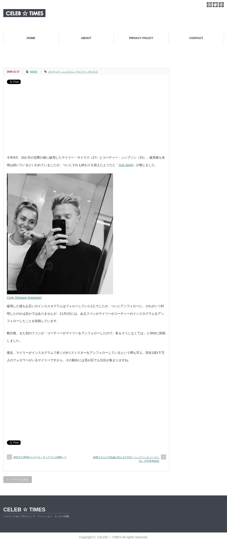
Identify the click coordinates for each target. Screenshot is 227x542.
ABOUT (86, 38)
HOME (31, 38)
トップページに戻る (18, 479)
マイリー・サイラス (87, 71)
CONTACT (196, 38)
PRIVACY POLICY (141, 38)
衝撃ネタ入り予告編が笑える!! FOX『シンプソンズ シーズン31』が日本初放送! (126, 459)
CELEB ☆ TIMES (24, 510)
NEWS (33, 71)
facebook (221, 4)
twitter (215, 4)
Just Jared (126, 165)
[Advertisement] (86, 117)
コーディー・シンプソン (61, 71)
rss (209, 4)
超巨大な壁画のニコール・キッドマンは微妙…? (40, 457)
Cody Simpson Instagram (24, 297)
